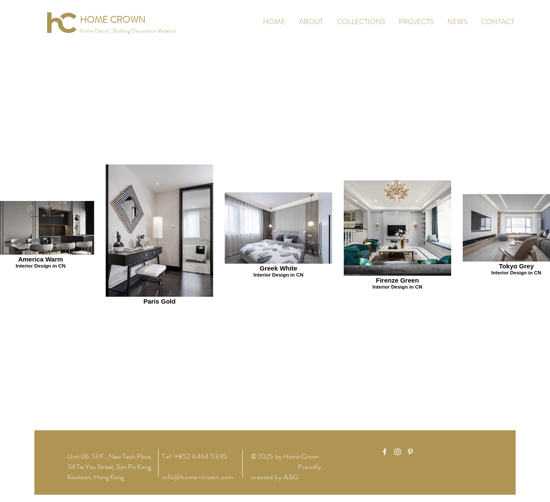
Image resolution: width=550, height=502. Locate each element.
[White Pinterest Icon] (410, 451)
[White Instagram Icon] (397, 451)
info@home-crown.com (198, 477)
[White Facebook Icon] (384, 451)
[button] (128, 31)
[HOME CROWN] (112, 20)
